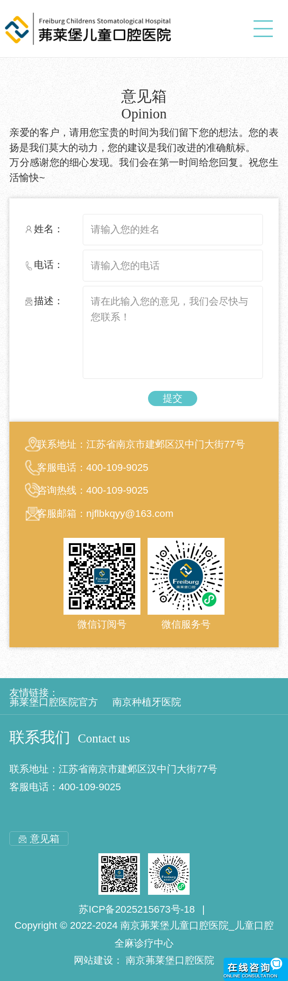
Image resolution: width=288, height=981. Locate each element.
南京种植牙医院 (146, 702)
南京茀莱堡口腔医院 (170, 960)
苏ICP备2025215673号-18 (137, 909)
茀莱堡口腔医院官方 (53, 702)
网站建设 (93, 960)
